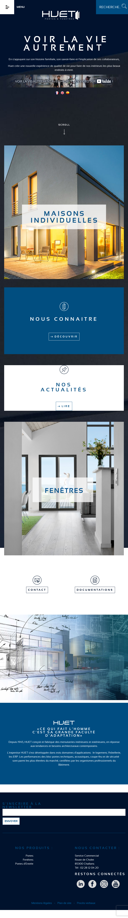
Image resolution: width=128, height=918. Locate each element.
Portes (29, 855)
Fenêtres (28, 859)
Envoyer (11, 821)
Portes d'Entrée (24, 863)
